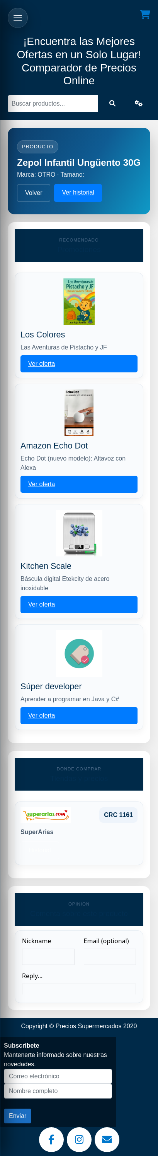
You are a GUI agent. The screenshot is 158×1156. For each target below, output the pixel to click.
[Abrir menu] (18, 18)
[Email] (107, 1139)
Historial (40, 850)
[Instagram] (79, 1139)
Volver (33, 192)
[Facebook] (51, 1139)
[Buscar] (53, 103)
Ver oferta (41, 363)
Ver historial (78, 192)
